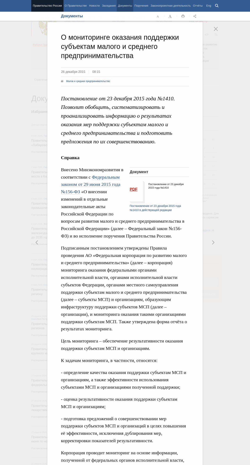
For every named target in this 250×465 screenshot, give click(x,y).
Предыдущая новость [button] (213, 242)
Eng (208, 5)
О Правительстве (76, 5)
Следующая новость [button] (37, 242)
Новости (94, 5)
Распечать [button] (183, 16)
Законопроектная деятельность (171, 5)
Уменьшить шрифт (158, 16)
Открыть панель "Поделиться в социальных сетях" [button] (195, 16)
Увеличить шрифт (170, 16)
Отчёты (198, 5)
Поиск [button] (217, 6)
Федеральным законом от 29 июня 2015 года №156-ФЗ (90, 184)
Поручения (141, 5)
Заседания (109, 5)
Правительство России (47, 5)
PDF (134, 189)
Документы (125, 5)
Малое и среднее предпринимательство (88, 81)
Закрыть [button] (218, 31)
